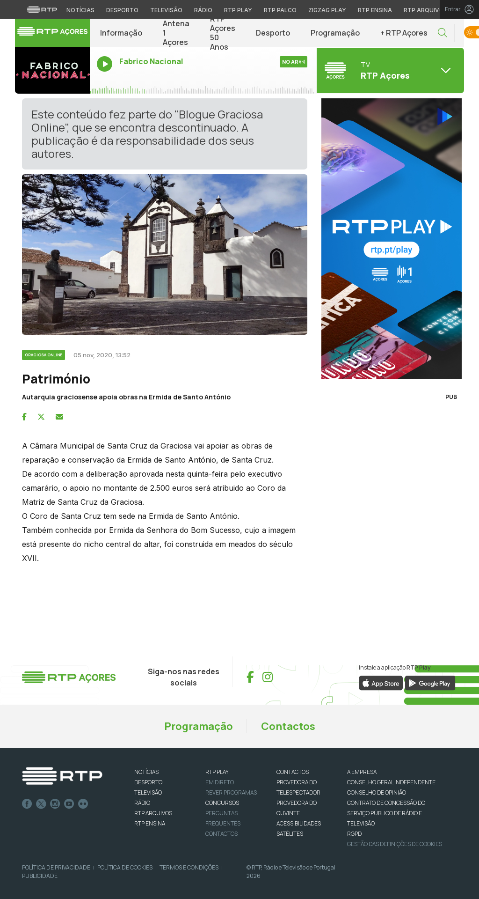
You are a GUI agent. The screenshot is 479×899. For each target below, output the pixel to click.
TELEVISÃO (148, 792)
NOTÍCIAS (146, 772)
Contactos (288, 726)
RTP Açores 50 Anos (222, 33)
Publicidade (40, 876)
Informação (121, 33)
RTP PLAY (217, 772)
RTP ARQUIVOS (153, 813)
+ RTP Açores (404, 33)
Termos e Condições (189, 867)
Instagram (55, 804)
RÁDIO (142, 803)
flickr (83, 804)
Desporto (273, 33)
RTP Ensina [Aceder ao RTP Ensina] (375, 10)
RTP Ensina (149, 823)
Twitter (41, 804)
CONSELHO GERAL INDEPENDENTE (391, 782)
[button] (442, 33)
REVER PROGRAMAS (231, 792)
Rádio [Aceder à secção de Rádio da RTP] (203, 10)
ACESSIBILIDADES (298, 823)
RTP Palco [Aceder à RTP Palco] (280, 10)
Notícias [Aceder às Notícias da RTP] (80, 10)
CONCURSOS (222, 803)
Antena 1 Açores (176, 33)
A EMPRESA (362, 772)
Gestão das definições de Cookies (394, 844)
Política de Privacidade (56, 867)
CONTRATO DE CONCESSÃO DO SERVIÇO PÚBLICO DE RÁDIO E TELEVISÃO (386, 813)
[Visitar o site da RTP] (42, 9)
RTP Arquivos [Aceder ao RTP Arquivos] (426, 10)
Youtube (69, 804)
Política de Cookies (124, 867)
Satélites (289, 834)
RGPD (354, 834)
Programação (335, 33)
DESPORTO (148, 782)
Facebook (27, 804)
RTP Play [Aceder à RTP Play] (238, 10)
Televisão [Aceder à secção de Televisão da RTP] (166, 10)
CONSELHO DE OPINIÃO (376, 792)
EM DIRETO (219, 782)
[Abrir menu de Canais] (389, 70)
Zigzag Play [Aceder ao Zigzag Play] (327, 10)
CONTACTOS (292, 772)
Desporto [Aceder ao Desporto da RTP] (122, 10)
